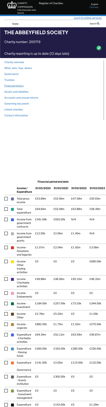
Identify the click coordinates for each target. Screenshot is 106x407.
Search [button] (94, 23)
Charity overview (14, 62)
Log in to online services (88, 17)
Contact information (16, 115)
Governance (11, 74)
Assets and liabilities (16, 91)
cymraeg (93, 7)
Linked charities (13, 109)
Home (15, 23)
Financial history (14, 85)
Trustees (9, 80)
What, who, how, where (18, 68)
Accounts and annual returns (21, 97)
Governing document (16, 103)
